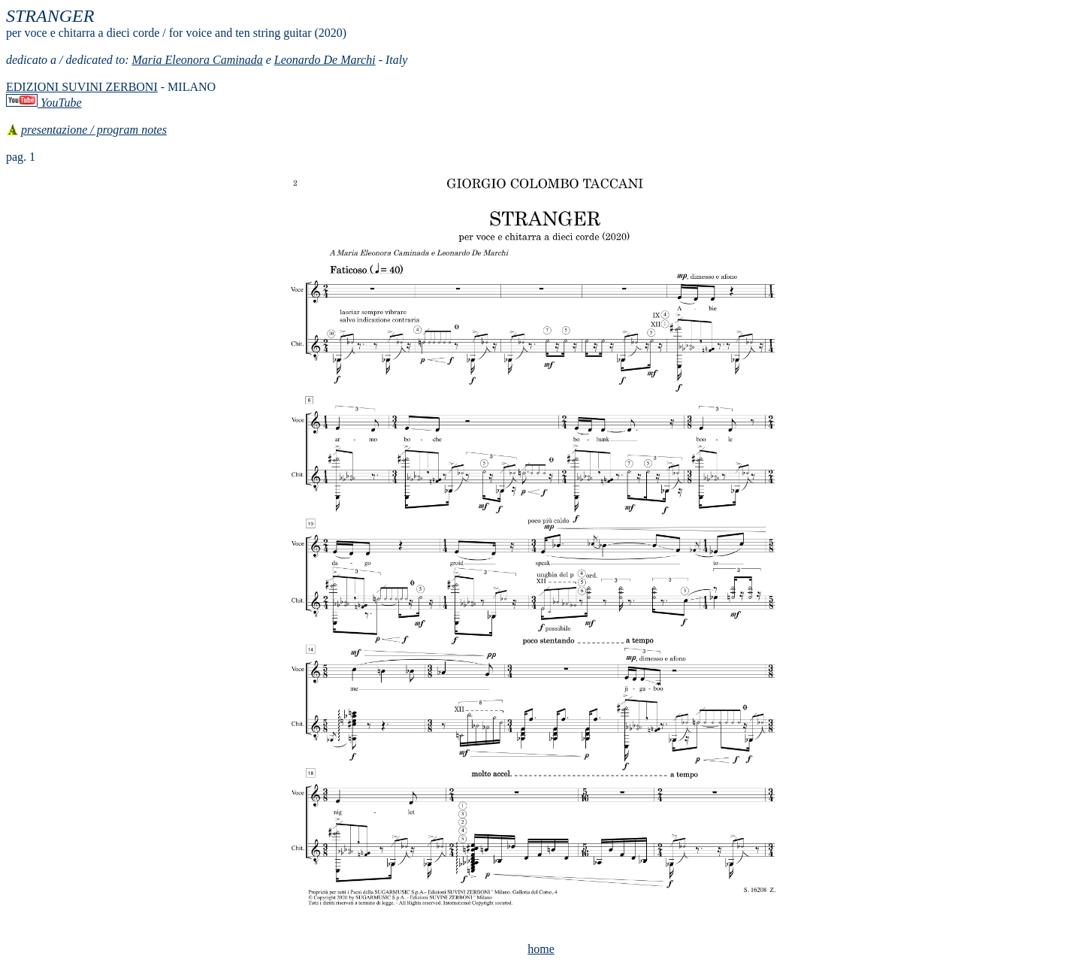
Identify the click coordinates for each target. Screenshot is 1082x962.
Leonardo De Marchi (325, 59)
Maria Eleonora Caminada (197, 59)
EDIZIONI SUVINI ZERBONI (82, 86)
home (541, 948)
